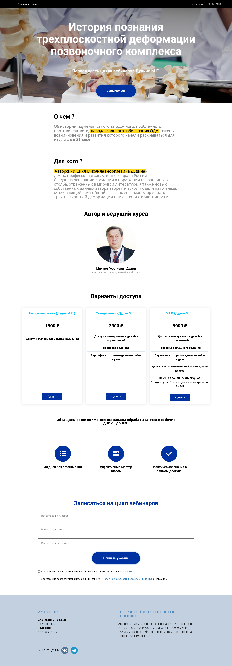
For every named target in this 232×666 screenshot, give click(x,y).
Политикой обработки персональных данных (127, 578)
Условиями (126, 571)
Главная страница (29, 4)
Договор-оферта (128, 616)
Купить (52, 397)
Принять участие (116, 558)
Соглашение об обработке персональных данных (148, 612)
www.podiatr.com (48, 612)
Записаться (116, 91)
